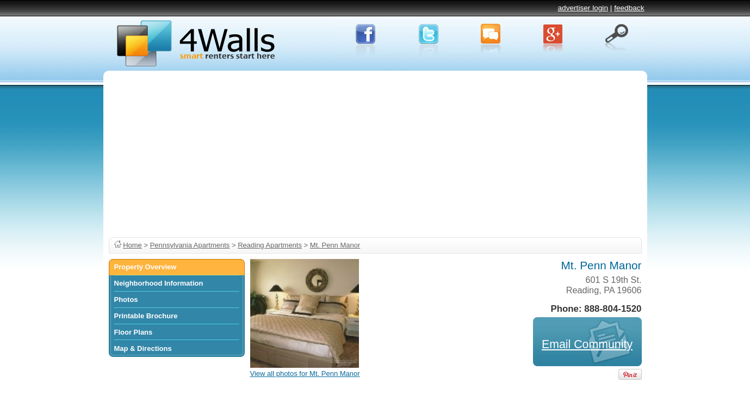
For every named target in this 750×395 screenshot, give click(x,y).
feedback (629, 8)
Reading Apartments (270, 245)
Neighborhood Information (158, 283)
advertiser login (582, 8)
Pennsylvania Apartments (190, 245)
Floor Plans (133, 332)
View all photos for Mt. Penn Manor (305, 373)
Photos (126, 299)
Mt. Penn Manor (335, 245)
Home (132, 245)
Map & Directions (143, 348)
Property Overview (145, 267)
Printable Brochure (146, 316)
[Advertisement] (375, 152)
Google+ (553, 37)
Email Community (587, 344)
